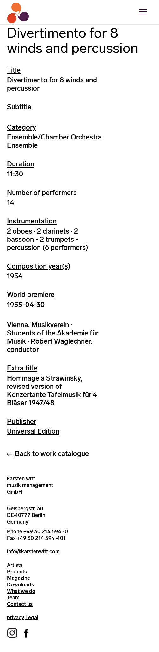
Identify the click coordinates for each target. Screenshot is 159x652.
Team (13, 597)
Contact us (20, 604)
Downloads (20, 584)
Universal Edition (33, 431)
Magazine (18, 578)
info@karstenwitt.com (33, 551)
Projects (17, 571)
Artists (14, 565)
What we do (21, 591)
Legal (31, 617)
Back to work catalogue (52, 453)
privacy (15, 617)
